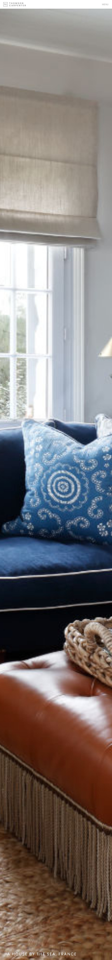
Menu (105, 4)
